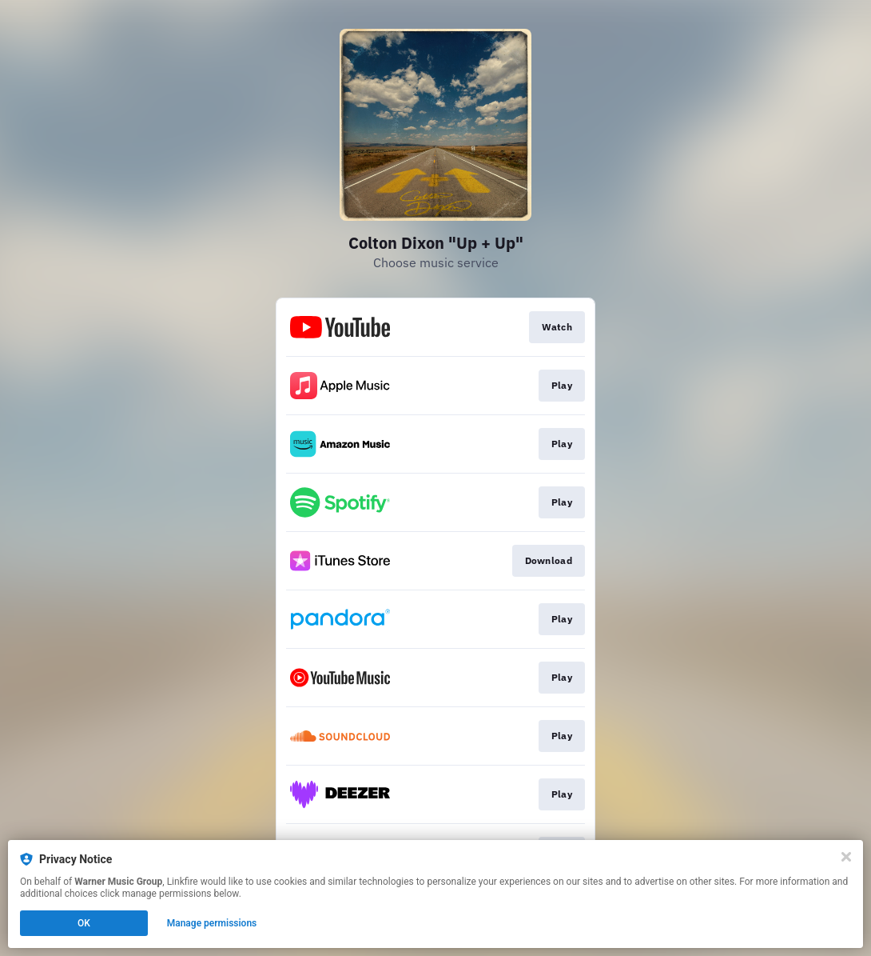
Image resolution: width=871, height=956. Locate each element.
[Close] (846, 857)
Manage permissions (212, 923)
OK (84, 923)
